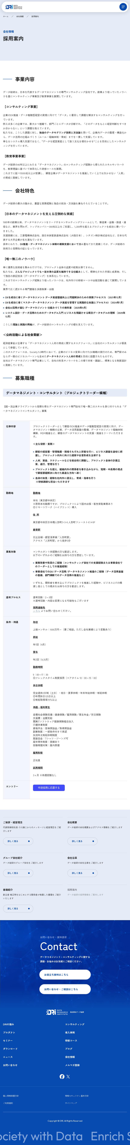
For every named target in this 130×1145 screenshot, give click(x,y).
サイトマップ (71, 1103)
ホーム (5, 16)
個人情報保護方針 (11, 1095)
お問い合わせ (10, 1065)
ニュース (8, 1057)
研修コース (71, 1040)
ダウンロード (10, 1048)
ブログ (68, 1048)
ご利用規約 (8, 1103)
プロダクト (9, 1032)
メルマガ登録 (72, 1065)
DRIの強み (8, 1024)
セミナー (8, 1040)
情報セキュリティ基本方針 (77, 1095)
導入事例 (70, 1032)
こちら (36, 611)
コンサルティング (74, 1024)
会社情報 (20, 16)
